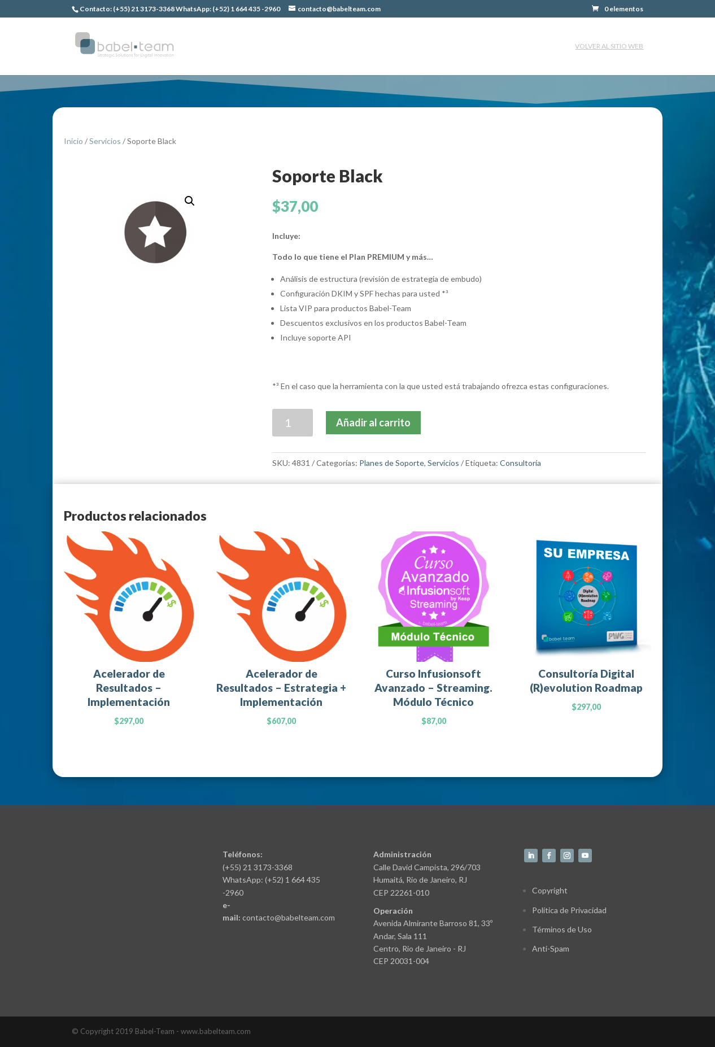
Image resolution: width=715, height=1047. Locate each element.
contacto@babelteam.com (288, 917)
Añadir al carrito (373, 422)
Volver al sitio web (609, 46)
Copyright (550, 890)
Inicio (73, 141)
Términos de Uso (562, 929)
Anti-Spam (550, 948)
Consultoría (520, 463)
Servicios (105, 141)
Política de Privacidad (569, 910)
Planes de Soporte (391, 463)
